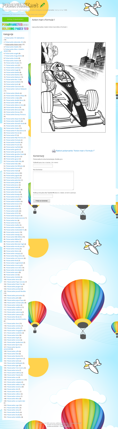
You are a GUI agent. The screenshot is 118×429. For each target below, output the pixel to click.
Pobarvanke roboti (13, 310)
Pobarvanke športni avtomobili (12, 348)
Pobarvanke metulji (12, 235)
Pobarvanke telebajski (14, 363)
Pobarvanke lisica (12, 223)
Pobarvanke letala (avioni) (15, 218)
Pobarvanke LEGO (12, 213)
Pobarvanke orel (12, 275)
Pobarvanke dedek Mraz (14, 100)
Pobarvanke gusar (12, 159)
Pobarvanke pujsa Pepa (15, 300)
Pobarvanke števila (13, 356)
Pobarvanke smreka (14, 326)
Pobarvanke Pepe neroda (16, 282)
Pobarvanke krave (12, 204)
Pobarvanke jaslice (12, 178)
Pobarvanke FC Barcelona (15, 131)
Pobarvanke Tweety (14, 375)
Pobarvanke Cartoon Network (16, 89)
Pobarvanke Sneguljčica (15, 330)
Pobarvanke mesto (12, 232)
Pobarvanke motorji (13, 249)
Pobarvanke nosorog (13, 265)
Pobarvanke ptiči (12, 298)
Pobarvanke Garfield (13, 147)
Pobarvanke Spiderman (15, 342)
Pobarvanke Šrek (13, 354)
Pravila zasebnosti (65, 426)
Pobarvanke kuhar (12, 209)
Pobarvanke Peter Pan (14, 284)
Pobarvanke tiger (13, 365)
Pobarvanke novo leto (13, 268)
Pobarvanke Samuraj (14, 314)
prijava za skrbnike (53, 426)
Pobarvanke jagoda (13, 175)
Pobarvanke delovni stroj (14, 105)
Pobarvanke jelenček (13, 180)
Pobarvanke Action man (20, 14)
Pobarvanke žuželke (14, 417)
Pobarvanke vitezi (13, 391)
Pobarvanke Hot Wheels (14, 166)
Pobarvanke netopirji (13, 253)
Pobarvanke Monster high (15, 244)
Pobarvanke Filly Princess (15, 138)
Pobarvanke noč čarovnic (14, 258)
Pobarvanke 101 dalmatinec (14, 38)
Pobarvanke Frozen (13, 145)
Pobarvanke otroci (13, 279)
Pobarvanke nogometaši (14, 263)
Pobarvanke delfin (12, 103)
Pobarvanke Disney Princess (16, 114)
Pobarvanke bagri (12, 70)
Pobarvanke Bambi (12, 72)
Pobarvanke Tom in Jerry (15, 368)
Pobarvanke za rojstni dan (16, 401)
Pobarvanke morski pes (14, 246)
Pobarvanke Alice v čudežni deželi (14, 50)
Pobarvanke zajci (13, 405)
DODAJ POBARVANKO (15, 19)
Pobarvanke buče (12, 84)
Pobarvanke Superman (15, 358)
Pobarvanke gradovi (13, 156)
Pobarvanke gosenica (13, 152)
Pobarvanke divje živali (14, 119)
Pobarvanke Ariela (11, 58)
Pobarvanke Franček (13, 142)
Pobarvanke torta (13, 370)
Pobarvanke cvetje (12, 98)
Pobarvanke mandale (13, 227)
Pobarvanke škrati (13, 317)
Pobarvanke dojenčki (13, 121)
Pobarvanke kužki (12, 211)
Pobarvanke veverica (14, 387)
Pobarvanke (6, 14)
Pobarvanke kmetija (13, 194)
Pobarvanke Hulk (12, 171)
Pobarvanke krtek (12, 206)
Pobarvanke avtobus (13, 68)
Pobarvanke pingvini (14, 286)
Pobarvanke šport (13, 345)
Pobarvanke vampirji (14, 382)
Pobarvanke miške (12, 242)
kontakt (69, 424)
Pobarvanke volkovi (14, 394)
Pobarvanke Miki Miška (14, 237)
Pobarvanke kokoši (12, 197)
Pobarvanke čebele (13, 93)
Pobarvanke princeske (14, 295)
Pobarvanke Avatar (12, 63)
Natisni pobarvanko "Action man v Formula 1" (73, 151)
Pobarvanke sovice (13, 340)
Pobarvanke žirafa (13, 412)
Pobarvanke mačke (12, 225)
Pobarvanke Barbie (12, 75)
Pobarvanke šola (12, 335)
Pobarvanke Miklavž (13, 239)
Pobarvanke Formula (13, 140)
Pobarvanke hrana (12, 168)
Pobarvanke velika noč (15, 384)
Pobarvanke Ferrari (12, 133)
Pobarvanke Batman (13, 77)
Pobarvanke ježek (12, 182)
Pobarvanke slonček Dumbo (16, 319)
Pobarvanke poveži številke (16, 291)
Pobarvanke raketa (13, 305)
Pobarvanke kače (12, 187)
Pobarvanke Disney (13, 112)
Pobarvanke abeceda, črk (14, 42)
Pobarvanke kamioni (13, 190)
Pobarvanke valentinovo (15, 380)
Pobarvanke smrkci (13, 328)
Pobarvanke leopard (13, 216)
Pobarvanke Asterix (12, 61)
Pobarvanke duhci (12, 126)
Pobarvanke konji (12, 199)
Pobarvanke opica (12, 272)
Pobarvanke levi (11, 220)
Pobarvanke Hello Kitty (14, 161)
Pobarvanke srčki (13, 351)
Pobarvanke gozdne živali (15, 154)
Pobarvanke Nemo (12, 251)
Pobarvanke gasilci (12, 149)
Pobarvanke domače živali (15, 123)
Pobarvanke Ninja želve (14, 256)
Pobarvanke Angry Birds (13, 56)
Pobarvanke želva (13, 408)
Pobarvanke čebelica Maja (15, 96)
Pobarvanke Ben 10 (13, 79)
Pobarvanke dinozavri (13, 110)
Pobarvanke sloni (13, 323)
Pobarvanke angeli (11, 53)
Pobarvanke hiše (12, 164)
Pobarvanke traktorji (14, 373)
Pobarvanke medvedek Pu (15, 230)
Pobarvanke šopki (13, 338)
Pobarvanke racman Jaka (15, 303)
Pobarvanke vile (12, 389)
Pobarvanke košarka (13, 201)
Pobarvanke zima (13, 410)
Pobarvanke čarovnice (14, 86)
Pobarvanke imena (12, 173)
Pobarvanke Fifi (11, 135)
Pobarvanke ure (12, 377)
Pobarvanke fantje (12, 128)
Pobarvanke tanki (13, 361)
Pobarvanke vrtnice (13, 396)
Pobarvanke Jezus (12, 185)
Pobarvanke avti (11, 65)
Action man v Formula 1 (37, 14)
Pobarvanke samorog (14, 312)
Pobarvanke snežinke (14, 333)
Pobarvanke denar (12, 107)
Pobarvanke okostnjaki (14, 270)
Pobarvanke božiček (13, 82)
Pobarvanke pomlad (14, 289)
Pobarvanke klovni (12, 192)
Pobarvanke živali (13, 415)
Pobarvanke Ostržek (13, 277)
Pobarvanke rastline (14, 307)
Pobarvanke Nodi (12, 260)
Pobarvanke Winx (13, 399)
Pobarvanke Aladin (11, 47)
